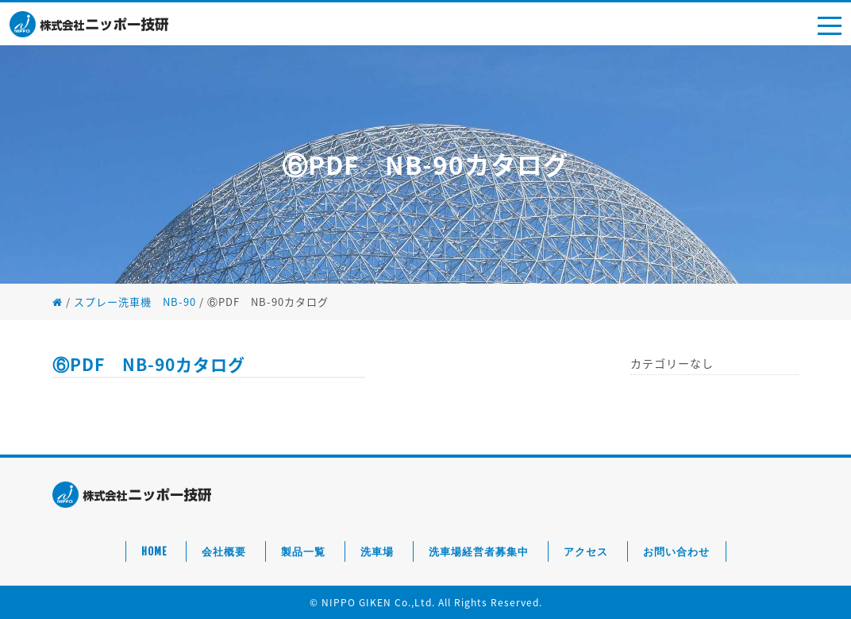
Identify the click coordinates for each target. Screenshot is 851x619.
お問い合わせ (676, 551)
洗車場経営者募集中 (479, 551)
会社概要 (224, 551)
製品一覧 (303, 551)
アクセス (586, 551)
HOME (154, 551)
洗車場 (377, 551)
